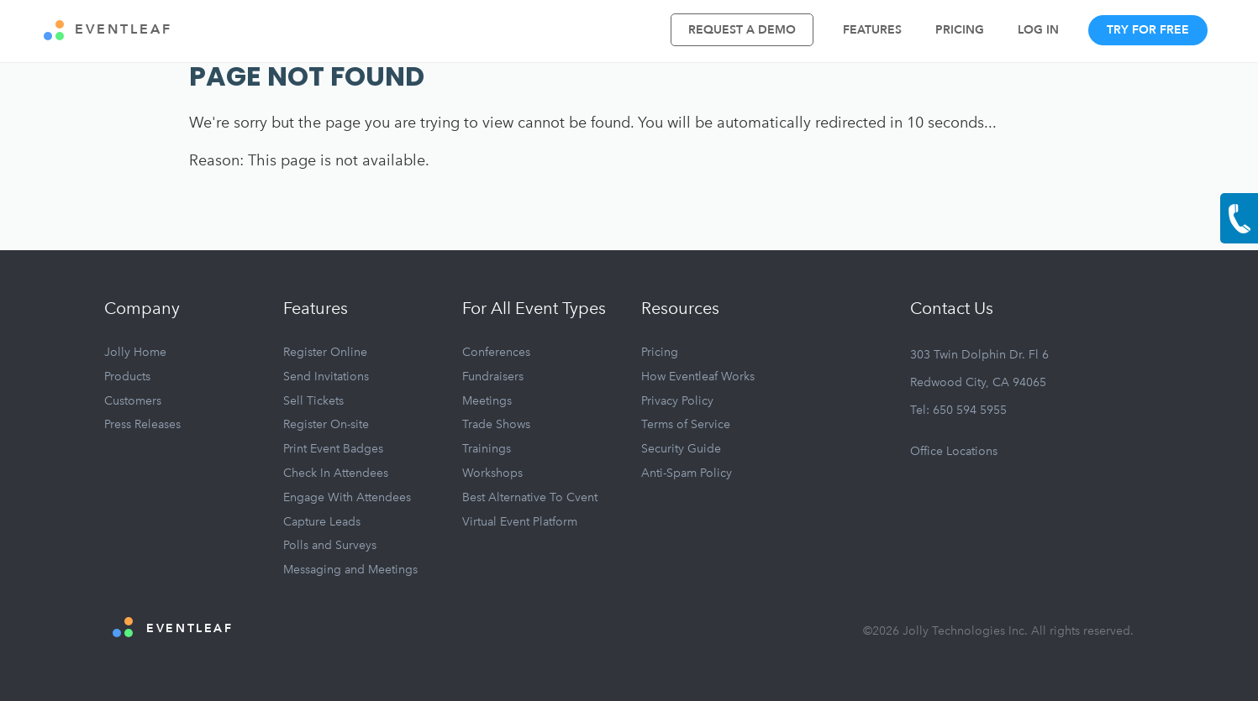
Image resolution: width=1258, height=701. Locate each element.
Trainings (486, 449)
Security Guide (681, 449)
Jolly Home (135, 352)
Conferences (496, 352)
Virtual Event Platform (519, 522)
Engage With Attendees (347, 497)
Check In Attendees (335, 473)
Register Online (325, 352)
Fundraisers (493, 376)
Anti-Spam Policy (686, 473)
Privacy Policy (677, 401)
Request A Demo (742, 30)
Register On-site (326, 424)
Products (127, 376)
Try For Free (1148, 30)
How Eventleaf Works (698, 376)
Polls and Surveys (329, 545)
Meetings (487, 401)
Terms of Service (685, 424)
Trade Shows (496, 424)
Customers (132, 401)
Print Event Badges (333, 449)
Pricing (959, 30)
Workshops (492, 473)
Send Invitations (326, 376)
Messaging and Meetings (350, 569)
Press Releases (142, 424)
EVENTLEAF (108, 30)
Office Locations (953, 451)
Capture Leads (322, 522)
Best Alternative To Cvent (529, 497)
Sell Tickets (313, 401)
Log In (1038, 30)
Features (872, 30)
